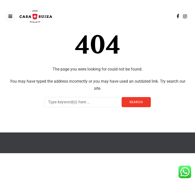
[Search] (82, 102)
